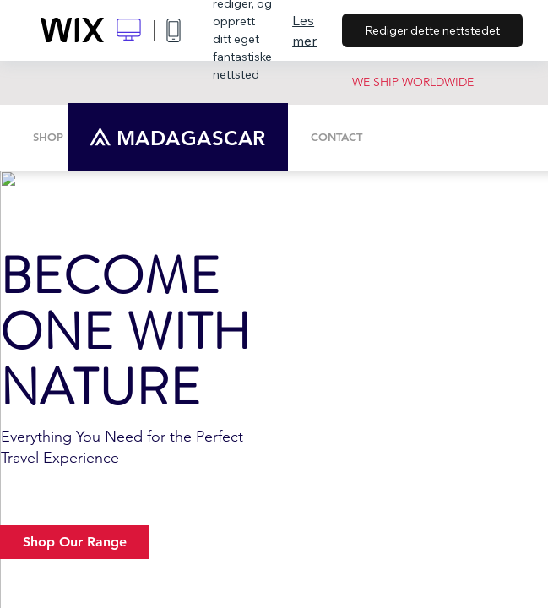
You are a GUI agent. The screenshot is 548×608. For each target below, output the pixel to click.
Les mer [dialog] (304, 30)
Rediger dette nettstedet (432, 30)
